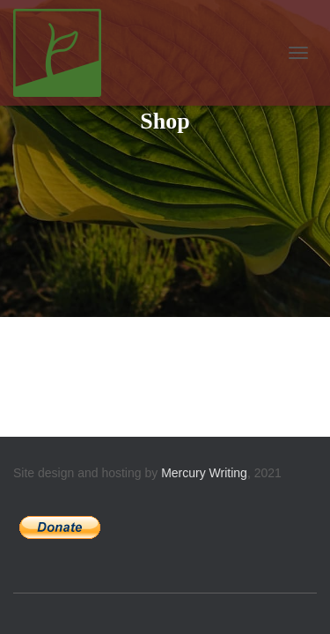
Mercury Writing (204, 473)
